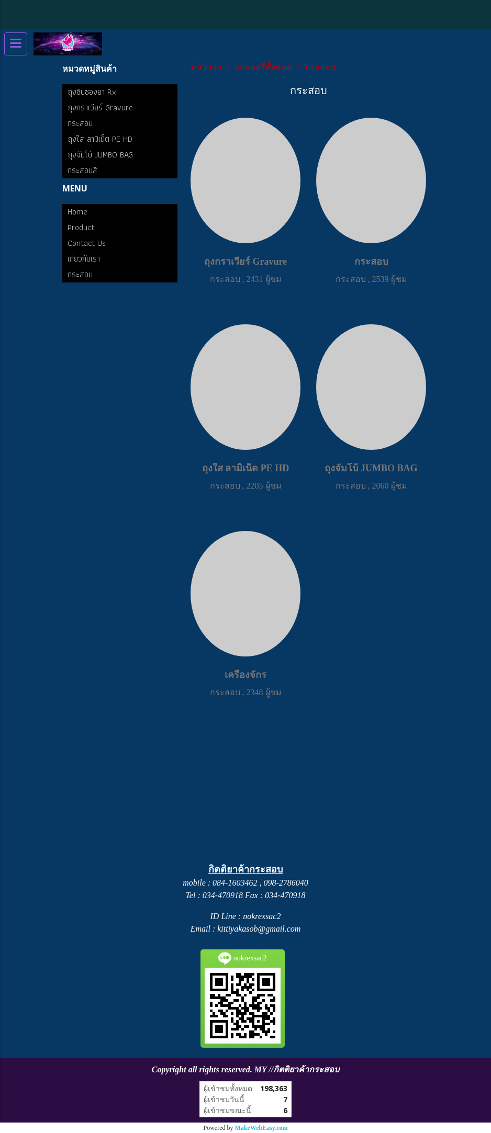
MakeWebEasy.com (261, 1127)
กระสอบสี (82, 170)
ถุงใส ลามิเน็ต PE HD (100, 138)
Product (81, 227)
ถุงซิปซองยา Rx (92, 91)
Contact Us (87, 243)
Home (77, 211)
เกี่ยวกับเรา (84, 258)
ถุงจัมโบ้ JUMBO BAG (100, 154)
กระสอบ (80, 123)
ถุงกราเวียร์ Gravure (100, 107)
